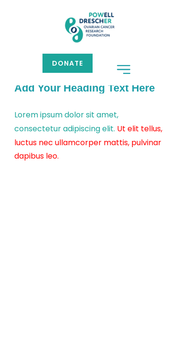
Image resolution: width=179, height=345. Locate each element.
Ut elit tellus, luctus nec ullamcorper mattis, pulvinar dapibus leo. (88, 142)
